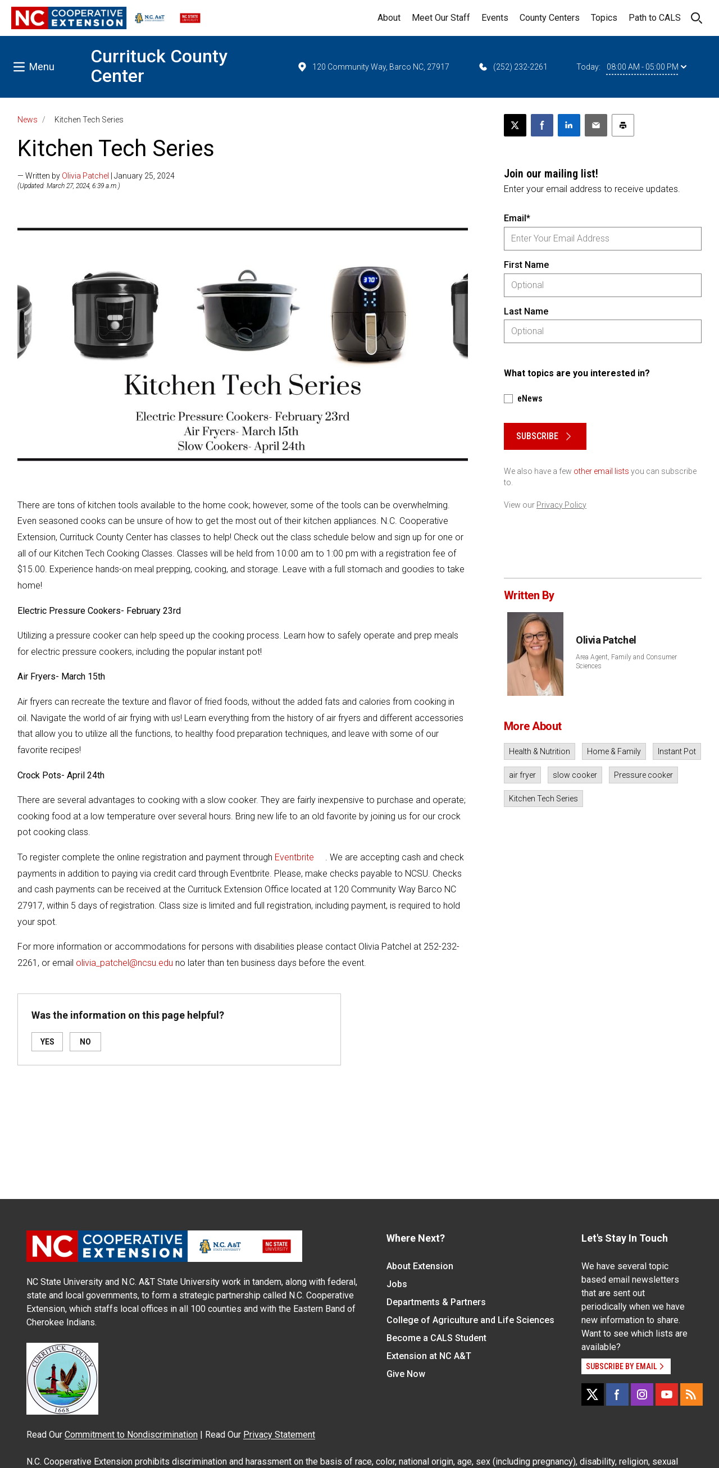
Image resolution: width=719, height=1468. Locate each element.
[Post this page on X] (515, 125)
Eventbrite (294, 857)
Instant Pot (677, 751)
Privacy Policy (561, 504)
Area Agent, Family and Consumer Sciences (626, 661)
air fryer (522, 775)
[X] (592, 1394)
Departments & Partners (436, 1302)
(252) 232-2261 (512, 66)
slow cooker (575, 775)
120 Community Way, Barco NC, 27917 (373, 66)
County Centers (550, 17)
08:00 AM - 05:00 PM (646, 66)
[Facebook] (617, 1394)
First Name (526, 264)
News (27, 119)
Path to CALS (655, 17)
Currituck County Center (158, 65)
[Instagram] (642, 1394)
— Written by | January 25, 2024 (96, 175)
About (389, 17)
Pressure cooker (643, 775)
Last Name (526, 311)
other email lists (601, 471)
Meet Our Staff (441, 17)
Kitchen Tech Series (543, 798)
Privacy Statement (279, 1434)
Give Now (405, 1374)
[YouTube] (667, 1394)
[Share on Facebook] (542, 125)
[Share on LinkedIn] (569, 125)
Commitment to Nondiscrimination (131, 1434)
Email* (517, 218)
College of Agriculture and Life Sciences (470, 1320)
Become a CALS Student (436, 1338)
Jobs (396, 1284)
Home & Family (614, 751)
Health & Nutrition (539, 751)
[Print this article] (623, 125)
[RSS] (691, 1394)
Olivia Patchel (85, 175)
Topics (604, 17)
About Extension (419, 1266)
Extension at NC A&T (428, 1356)
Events (494, 17)
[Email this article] (596, 125)
